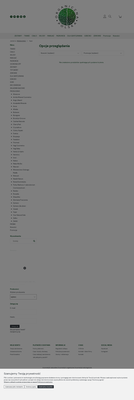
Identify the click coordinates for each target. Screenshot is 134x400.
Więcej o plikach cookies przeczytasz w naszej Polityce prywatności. (28, 382)
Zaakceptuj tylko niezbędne (14, 387)
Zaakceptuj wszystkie (45, 387)
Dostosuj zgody (31, 387)
